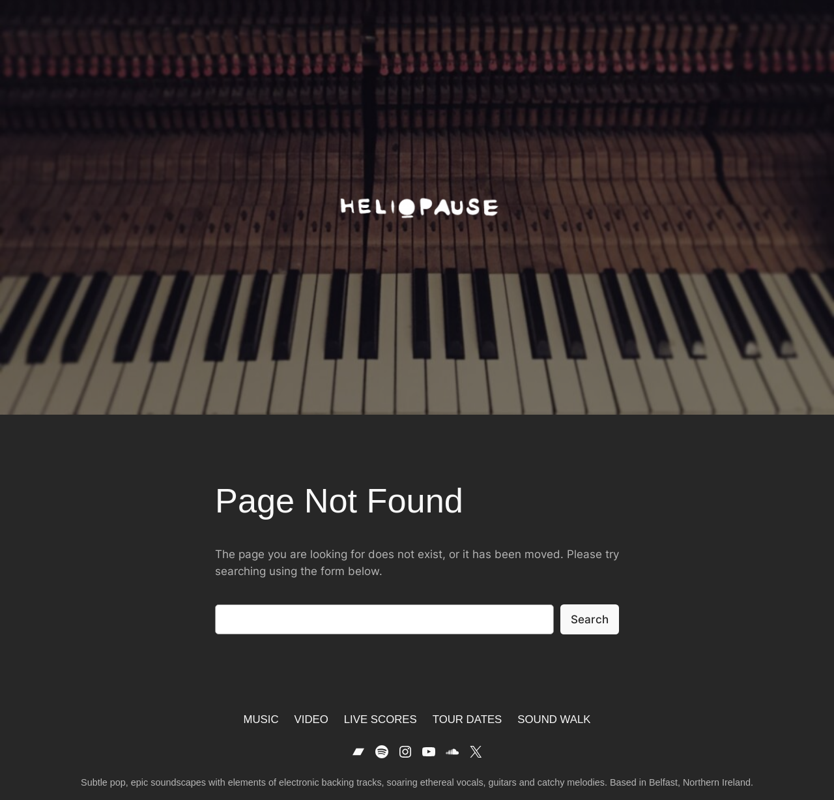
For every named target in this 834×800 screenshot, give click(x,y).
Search (590, 619)
